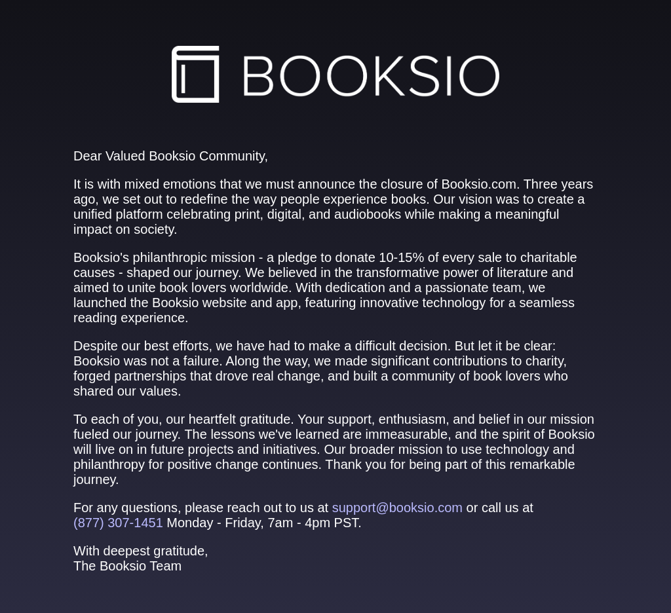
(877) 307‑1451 (118, 522)
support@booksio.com (397, 507)
